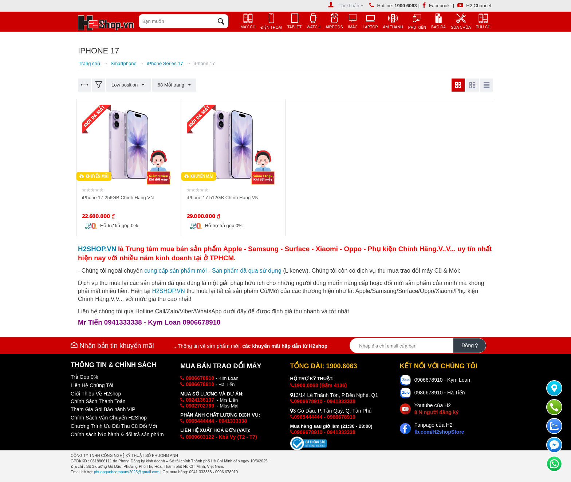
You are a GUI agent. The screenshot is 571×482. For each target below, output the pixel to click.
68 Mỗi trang (173, 85)
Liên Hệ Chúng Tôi (92, 385)
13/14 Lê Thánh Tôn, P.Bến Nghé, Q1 (334, 395)
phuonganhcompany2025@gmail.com (127, 472)
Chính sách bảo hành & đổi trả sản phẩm (117, 434)
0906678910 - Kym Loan (442, 380)
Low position (128, 85)
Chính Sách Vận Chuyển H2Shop (109, 418)
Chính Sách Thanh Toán (98, 401)
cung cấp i (175, 271)
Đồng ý (469, 345)
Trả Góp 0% (84, 377)
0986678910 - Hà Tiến (439, 392)
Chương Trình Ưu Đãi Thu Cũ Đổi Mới (114, 426)
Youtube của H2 (436, 408)
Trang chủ (89, 63)
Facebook (436, 5)
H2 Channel (474, 5)
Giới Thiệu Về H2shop (96, 394)
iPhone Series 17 (165, 63)
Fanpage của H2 (439, 428)
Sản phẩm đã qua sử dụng (246, 271)
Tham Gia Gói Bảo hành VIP (103, 409)
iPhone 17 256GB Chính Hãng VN (118, 197)
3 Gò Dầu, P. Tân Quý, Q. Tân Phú (331, 411)
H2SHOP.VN (168, 291)
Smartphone (124, 63)
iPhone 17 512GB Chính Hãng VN (223, 197)
